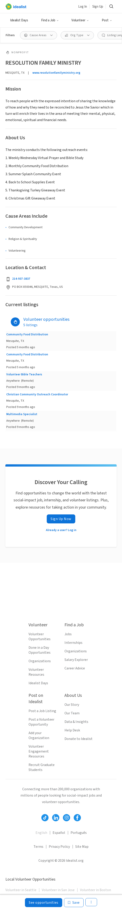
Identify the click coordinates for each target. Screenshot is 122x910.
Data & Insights (76, 721)
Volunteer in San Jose (58, 890)
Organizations (40, 661)
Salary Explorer (76, 659)
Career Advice (74, 668)
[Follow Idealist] (45, 817)
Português (79, 832)
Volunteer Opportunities (40, 637)
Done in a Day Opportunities (40, 650)
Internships (73, 642)
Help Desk (72, 730)
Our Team (72, 713)
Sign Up (97, 6)
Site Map (82, 846)
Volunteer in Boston (95, 890)
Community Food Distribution (27, 334)
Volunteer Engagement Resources (39, 751)
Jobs (68, 634)
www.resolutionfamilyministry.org (56, 72)
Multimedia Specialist (21, 414)
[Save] (74, 902)
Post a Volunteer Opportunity (41, 722)
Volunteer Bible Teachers (24, 374)
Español (59, 832)
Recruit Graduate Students (42, 767)
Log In (82, 6)
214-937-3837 (21, 279)
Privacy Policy (59, 846)
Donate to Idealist (78, 738)
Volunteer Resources (36, 672)
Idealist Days (19, 20)
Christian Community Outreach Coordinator (37, 394)
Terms (38, 846)
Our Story (71, 704)
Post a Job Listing (42, 711)
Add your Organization (39, 735)
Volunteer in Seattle (20, 890)
